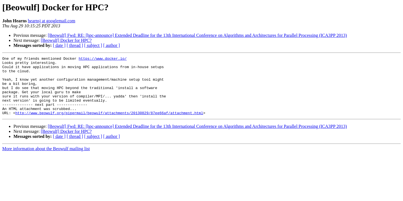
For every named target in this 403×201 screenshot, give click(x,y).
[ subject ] (93, 45)
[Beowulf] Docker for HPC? (66, 40)
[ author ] (111, 45)
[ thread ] (75, 45)
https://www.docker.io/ (103, 59)
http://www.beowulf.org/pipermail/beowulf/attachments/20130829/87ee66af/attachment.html (109, 124)
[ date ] (59, 45)
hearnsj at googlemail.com (51, 20)
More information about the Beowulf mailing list (46, 160)
